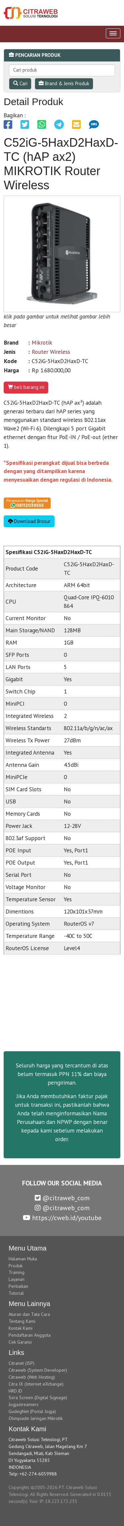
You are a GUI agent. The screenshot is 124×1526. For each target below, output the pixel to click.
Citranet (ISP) (21, 1363)
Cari (20, 83)
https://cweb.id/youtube (62, 1217)
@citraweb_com (62, 1198)
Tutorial (16, 1293)
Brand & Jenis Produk (64, 83)
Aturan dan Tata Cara (29, 1314)
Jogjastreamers (23, 1404)
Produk (15, 1266)
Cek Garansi (20, 1342)
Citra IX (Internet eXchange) (36, 1384)
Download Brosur (29, 521)
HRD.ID (15, 1391)
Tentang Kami (22, 1321)
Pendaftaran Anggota (30, 1335)
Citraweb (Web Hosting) (32, 1377)
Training (16, 1272)
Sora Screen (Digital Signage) (38, 1397)
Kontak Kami (20, 1328)
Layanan (16, 1279)
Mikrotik (42, 342)
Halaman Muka (23, 1259)
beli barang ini (26, 387)
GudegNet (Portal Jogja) (32, 1411)
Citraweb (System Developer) (38, 1370)
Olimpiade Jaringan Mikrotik (35, 1418)
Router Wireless (51, 351)
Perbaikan (18, 1286)
